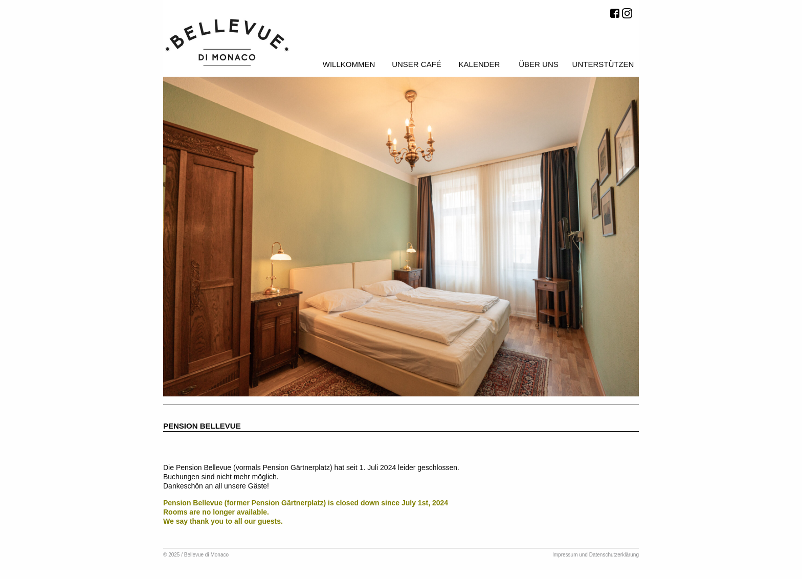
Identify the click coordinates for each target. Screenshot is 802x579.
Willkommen (349, 64)
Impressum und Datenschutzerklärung (595, 555)
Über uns (539, 64)
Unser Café (416, 64)
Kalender (479, 64)
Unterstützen (603, 64)
